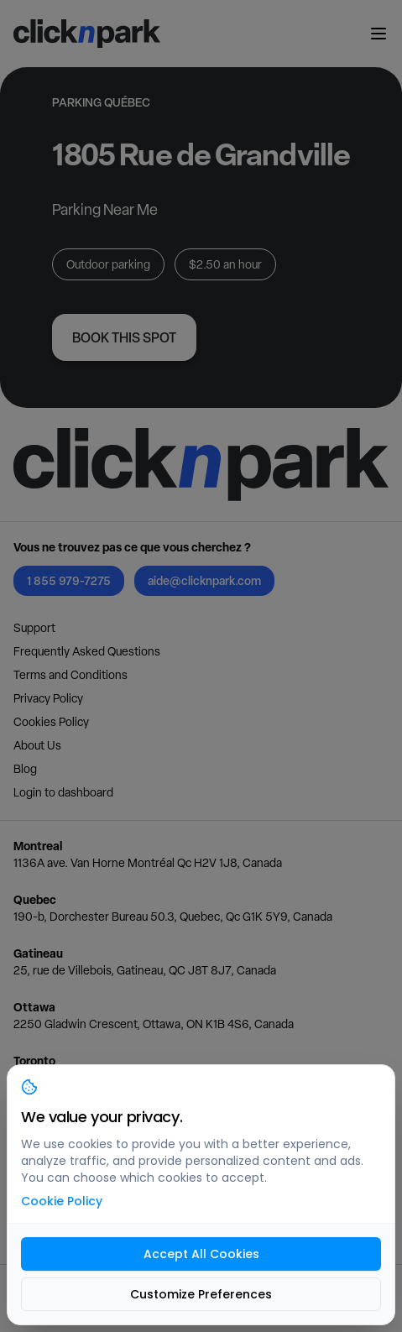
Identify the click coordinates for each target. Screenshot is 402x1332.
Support (34, 627)
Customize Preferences (201, 1294)
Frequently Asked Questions (86, 651)
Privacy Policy (48, 698)
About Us (37, 745)
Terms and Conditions (70, 674)
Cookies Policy (51, 721)
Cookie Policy (61, 1201)
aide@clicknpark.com (204, 580)
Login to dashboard (63, 792)
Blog (25, 768)
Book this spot (124, 337)
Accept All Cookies (201, 1254)
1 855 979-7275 (69, 580)
